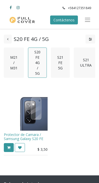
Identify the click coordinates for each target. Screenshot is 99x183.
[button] (9, 147)
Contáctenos (64, 20)
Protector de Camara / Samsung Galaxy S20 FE (23, 136)
